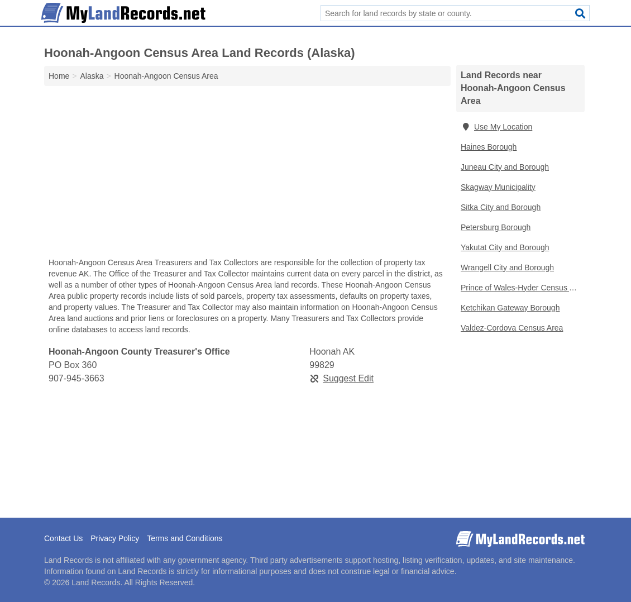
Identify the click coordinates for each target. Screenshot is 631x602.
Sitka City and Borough (501, 207)
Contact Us (63, 538)
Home (59, 75)
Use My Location (496, 126)
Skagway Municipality (498, 187)
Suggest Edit (341, 378)
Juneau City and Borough (505, 167)
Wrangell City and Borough (507, 267)
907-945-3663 (76, 378)
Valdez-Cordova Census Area (512, 327)
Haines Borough (489, 146)
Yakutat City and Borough (505, 247)
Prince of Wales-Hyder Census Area (523, 287)
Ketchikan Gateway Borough (510, 307)
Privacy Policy (114, 538)
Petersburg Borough (495, 227)
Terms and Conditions (184, 538)
